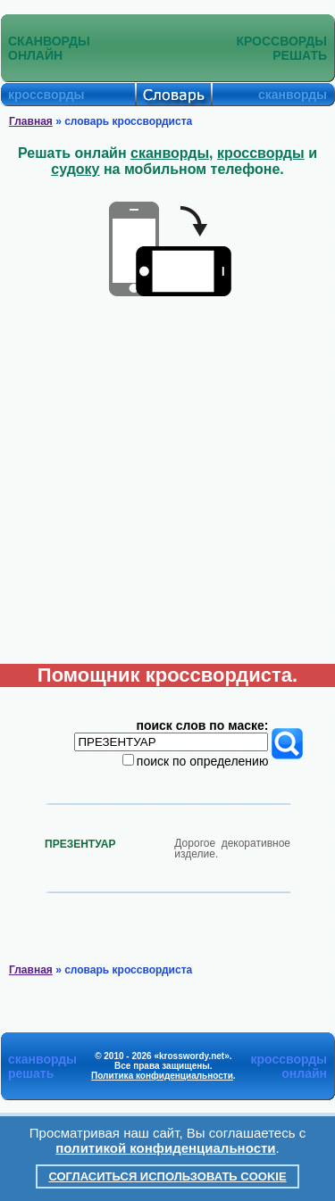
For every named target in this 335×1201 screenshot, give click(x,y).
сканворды (169, 153)
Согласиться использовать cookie (167, 1176)
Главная (31, 121)
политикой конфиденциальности (165, 1147)
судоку (75, 169)
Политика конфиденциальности (162, 1076)
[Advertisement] (167, 487)
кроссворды (261, 153)
